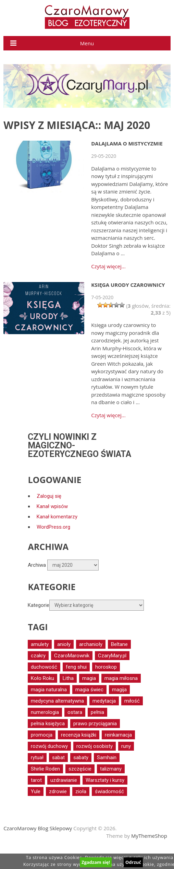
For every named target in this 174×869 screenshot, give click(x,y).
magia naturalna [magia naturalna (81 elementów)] (49, 689)
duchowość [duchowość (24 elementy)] (44, 667)
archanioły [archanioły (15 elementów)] (90, 644)
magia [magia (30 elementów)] (89, 678)
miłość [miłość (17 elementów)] (132, 701)
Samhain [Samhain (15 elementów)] (106, 757)
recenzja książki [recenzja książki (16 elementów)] (78, 735)
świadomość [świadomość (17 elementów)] (109, 791)
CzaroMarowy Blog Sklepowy (37, 828)
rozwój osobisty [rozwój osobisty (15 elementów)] (94, 746)
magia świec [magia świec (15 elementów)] (89, 689)
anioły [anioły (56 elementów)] (64, 644)
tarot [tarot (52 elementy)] (36, 780)
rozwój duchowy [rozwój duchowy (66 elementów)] (49, 746)
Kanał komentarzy (57, 517)
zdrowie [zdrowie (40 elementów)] (58, 791)
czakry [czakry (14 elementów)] (38, 656)
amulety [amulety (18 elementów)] (40, 644)
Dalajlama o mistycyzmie (127, 143)
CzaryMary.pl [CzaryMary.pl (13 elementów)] (112, 656)
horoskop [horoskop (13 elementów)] (106, 667)
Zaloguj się (49, 496)
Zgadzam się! (96, 862)
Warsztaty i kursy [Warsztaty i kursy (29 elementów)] (105, 780)
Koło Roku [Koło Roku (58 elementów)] (42, 678)
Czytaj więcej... (108, 266)
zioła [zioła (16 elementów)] (80, 791)
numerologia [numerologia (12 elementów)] (45, 712)
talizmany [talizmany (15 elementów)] (111, 769)
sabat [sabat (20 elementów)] (58, 757)
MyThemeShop (149, 835)
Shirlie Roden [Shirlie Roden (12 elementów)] (45, 769)
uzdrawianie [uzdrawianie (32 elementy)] (63, 780)
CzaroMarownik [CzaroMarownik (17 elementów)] (71, 656)
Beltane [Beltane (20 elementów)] (119, 644)
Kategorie (38, 605)
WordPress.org (53, 527)
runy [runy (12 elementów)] (126, 746)
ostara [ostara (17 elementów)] (74, 712)
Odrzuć (133, 862)
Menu (87, 43)
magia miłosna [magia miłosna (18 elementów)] (121, 678)
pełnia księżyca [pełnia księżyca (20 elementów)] (48, 723)
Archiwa (37, 565)
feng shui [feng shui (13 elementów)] (76, 667)
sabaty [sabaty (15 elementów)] (80, 757)
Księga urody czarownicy (128, 284)
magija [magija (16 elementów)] (119, 689)
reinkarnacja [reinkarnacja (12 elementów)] (118, 735)
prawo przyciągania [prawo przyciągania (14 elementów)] (95, 723)
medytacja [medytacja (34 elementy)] (104, 701)
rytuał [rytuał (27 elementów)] (37, 757)
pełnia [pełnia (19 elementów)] (97, 712)
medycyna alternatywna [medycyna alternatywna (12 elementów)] (57, 701)
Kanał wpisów (52, 506)
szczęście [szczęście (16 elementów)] (80, 769)
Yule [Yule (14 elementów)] (35, 791)
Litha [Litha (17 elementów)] (68, 678)
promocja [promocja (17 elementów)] (41, 735)
